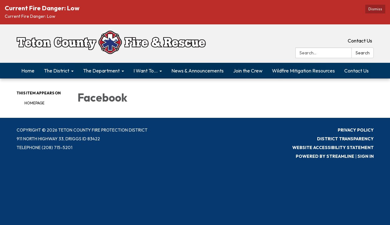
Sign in (365, 156)
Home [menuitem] (27, 71)
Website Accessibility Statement (333, 147)
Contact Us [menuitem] (356, 71)
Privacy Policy (356, 130)
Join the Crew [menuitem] (248, 71)
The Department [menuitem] (101, 71)
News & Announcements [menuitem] (197, 71)
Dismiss (375, 9)
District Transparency (345, 139)
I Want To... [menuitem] (145, 71)
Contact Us (360, 41)
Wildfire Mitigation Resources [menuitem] (303, 71)
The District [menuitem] (56, 71)
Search (363, 53)
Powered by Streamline (325, 156)
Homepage (34, 103)
